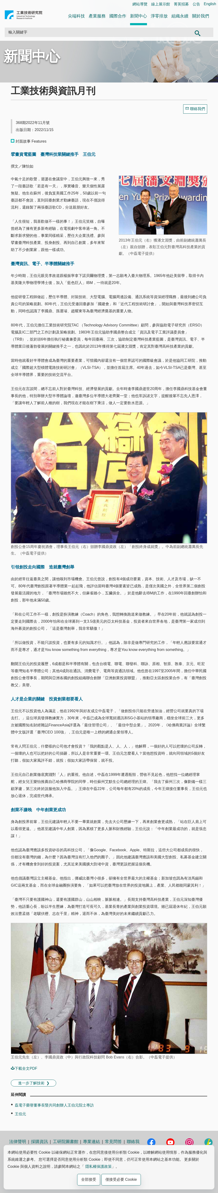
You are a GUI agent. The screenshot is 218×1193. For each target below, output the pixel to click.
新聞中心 (138, 16)
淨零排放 (159, 16)
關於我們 (200, 16)
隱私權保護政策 (98, 1166)
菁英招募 (181, 4)
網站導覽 (139, 4)
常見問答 (113, 1141)
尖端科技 (76, 16)
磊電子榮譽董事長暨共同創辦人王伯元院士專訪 (54, 1105)
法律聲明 (17, 1141)
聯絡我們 (197, 109)
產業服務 (97, 16)
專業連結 (91, 1141)
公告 (196, 4)
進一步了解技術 (31, 1083)
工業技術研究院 (23, 15)
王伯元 (20, 1114)
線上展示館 (160, 4)
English (210, 4)
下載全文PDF (24, 1068)
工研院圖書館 (65, 1141)
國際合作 (117, 16)
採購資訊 (39, 1141)
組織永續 (179, 16)
